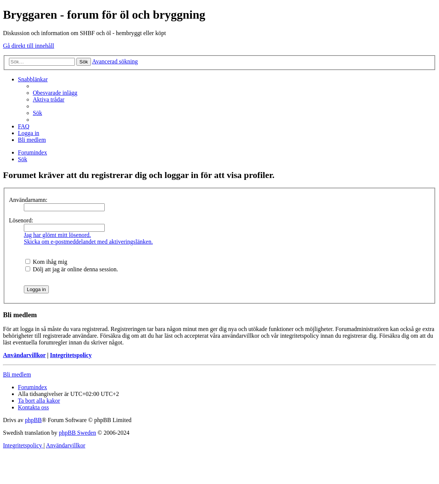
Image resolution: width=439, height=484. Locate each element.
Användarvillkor (24, 355)
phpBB (33, 420)
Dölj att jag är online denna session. (71, 269)
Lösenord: (21, 220)
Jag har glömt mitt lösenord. (57, 235)
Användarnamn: (28, 200)
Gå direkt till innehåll (28, 46)
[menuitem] (55, 93)
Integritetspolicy (71, 355)
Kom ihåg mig (46, 262)
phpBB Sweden (77, 433)
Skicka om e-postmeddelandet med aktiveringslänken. (88, 241)
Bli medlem (17, 374)
